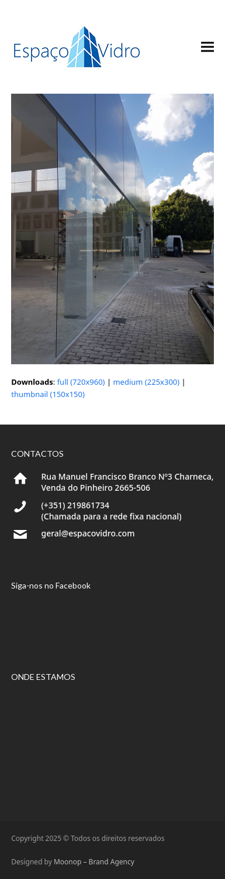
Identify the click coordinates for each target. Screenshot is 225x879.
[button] (207, 47)
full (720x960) (81, 382)
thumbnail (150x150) (48, 394)
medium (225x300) (146, 382)
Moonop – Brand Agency (94, 862)
